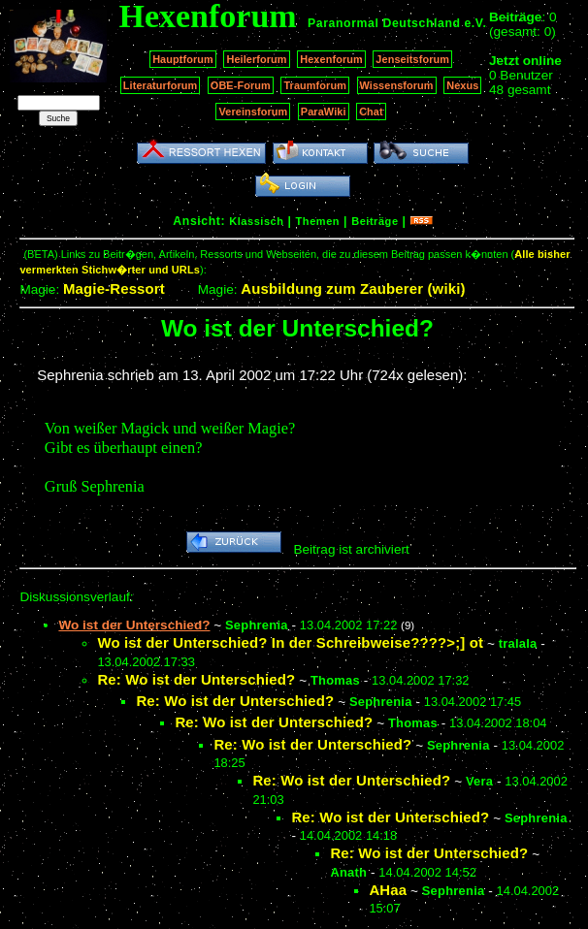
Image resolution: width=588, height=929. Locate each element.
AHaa (388, 889)
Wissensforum (397, 85)
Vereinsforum (252, 111)
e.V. (475, 23)
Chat (371, 111)
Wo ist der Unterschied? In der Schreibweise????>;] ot (290, 642)
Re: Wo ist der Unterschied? (196, 679)
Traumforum (314, 85)
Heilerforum (256, 59)
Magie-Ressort (114, 288)
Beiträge (374, 221)
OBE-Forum (241, 85)
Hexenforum (331, 59)
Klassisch (256, 221)
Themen (318, 221)
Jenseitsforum (412, 59)
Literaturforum (160, 85)
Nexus (462, 85)
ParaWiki (323, 111)
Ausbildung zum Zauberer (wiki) (353, 288)
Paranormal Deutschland (384, 23)
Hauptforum (182, 59)
